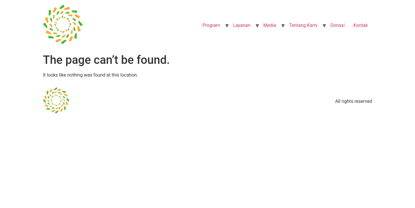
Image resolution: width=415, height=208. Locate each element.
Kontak (360, 25)
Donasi (337, 25)
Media (269, 25)
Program (211, 25)
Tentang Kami (303, 25)
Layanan (241, 25)
